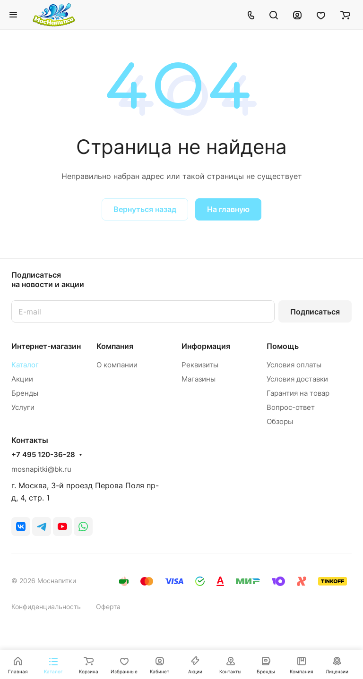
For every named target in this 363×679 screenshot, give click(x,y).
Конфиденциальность (46, 607)
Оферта (108, 607)
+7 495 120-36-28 (43, 454)
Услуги (23, 407)
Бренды (24, 393)
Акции (22, 378)
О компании (117, 364)
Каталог (25, 364)
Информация (206, 346)
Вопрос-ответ (291, 407)
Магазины (199, 378)
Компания (114, 346)
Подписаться (315, 311)
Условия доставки (297, 378)
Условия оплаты (294, 364)
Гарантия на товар (298, 393)
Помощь (283, 346)
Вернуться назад (144, 209)
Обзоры (280, 421)
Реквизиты (200, 364)
